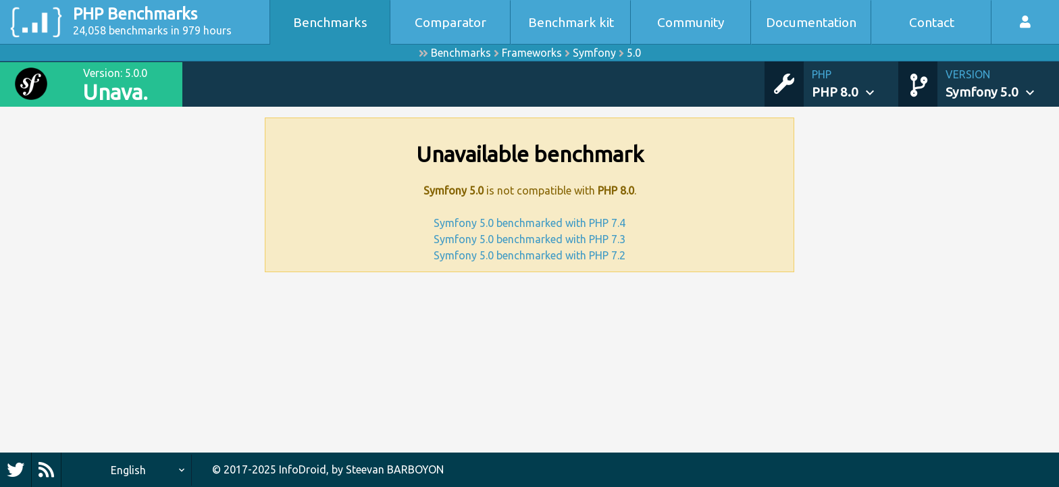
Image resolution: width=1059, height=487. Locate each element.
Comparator (450, 22)
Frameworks (532, 53)
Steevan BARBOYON (395, 469)
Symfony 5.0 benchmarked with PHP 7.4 (529, 223)
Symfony (594, 53)
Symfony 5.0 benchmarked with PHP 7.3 (529, 239)
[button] (855, 84)
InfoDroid (302, 469)
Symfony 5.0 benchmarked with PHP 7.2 (529, 255)
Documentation (811, 22)
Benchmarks (330, 22)
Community (691, 22)
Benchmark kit (571, 22)
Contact (931, 22)
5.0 (634, 53)
